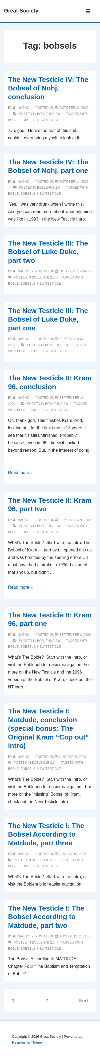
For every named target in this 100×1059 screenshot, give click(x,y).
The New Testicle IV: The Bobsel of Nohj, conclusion (48, 88)
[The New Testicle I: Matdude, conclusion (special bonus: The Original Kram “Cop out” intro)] (72, 757)
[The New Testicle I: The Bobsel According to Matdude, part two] (72, 936)
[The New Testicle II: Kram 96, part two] (75, 520)
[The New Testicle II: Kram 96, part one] (75, 635)
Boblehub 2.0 (48, 114)
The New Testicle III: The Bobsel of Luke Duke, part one (48, 319)
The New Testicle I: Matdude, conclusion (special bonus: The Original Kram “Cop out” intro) (48, 728)
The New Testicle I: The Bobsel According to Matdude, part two (46, 916)
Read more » (20, 472)
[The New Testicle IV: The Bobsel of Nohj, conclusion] (74, 108)
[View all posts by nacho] (21, 108)
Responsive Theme (27, 1042)
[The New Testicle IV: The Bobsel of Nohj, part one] (74, 182)
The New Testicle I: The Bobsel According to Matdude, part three (46, 834)
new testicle (49, 120)
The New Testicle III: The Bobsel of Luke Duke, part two (48, 251)
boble (13, 120)
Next (83, 1000)
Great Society (21, 11)
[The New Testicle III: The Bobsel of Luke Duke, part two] (73, 271)
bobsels (28, 120)
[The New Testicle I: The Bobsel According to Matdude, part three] (72, 854)
